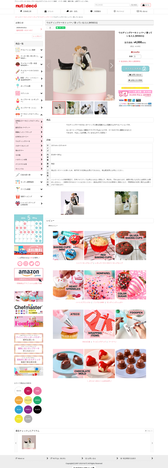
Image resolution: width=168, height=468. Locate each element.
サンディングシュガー (115, 302)
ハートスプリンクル (83, 302)
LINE (31, 258)
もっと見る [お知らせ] (37, 36)
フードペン (112, 342)
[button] (72, 11)
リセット (149, 431)
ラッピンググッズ (99, 342)
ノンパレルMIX (98, 302)
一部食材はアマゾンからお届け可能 (29, 283)
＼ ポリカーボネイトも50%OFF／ (99, 381)
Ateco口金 (86, 342)
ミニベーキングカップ (84, 263)
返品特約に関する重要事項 (129, 61)
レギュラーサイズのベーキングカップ (109, 263)
